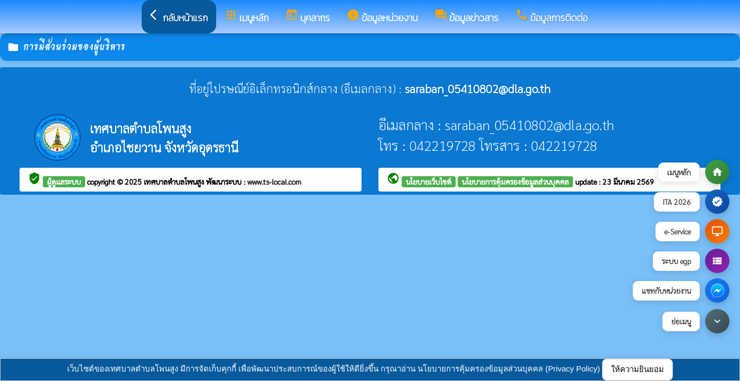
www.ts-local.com (274, 181)
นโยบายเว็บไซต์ (428, 181)
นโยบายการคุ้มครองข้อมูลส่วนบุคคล (515, 181)
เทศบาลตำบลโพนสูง (175, 181)
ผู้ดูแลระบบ (64, 181)
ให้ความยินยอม (637, 369)
